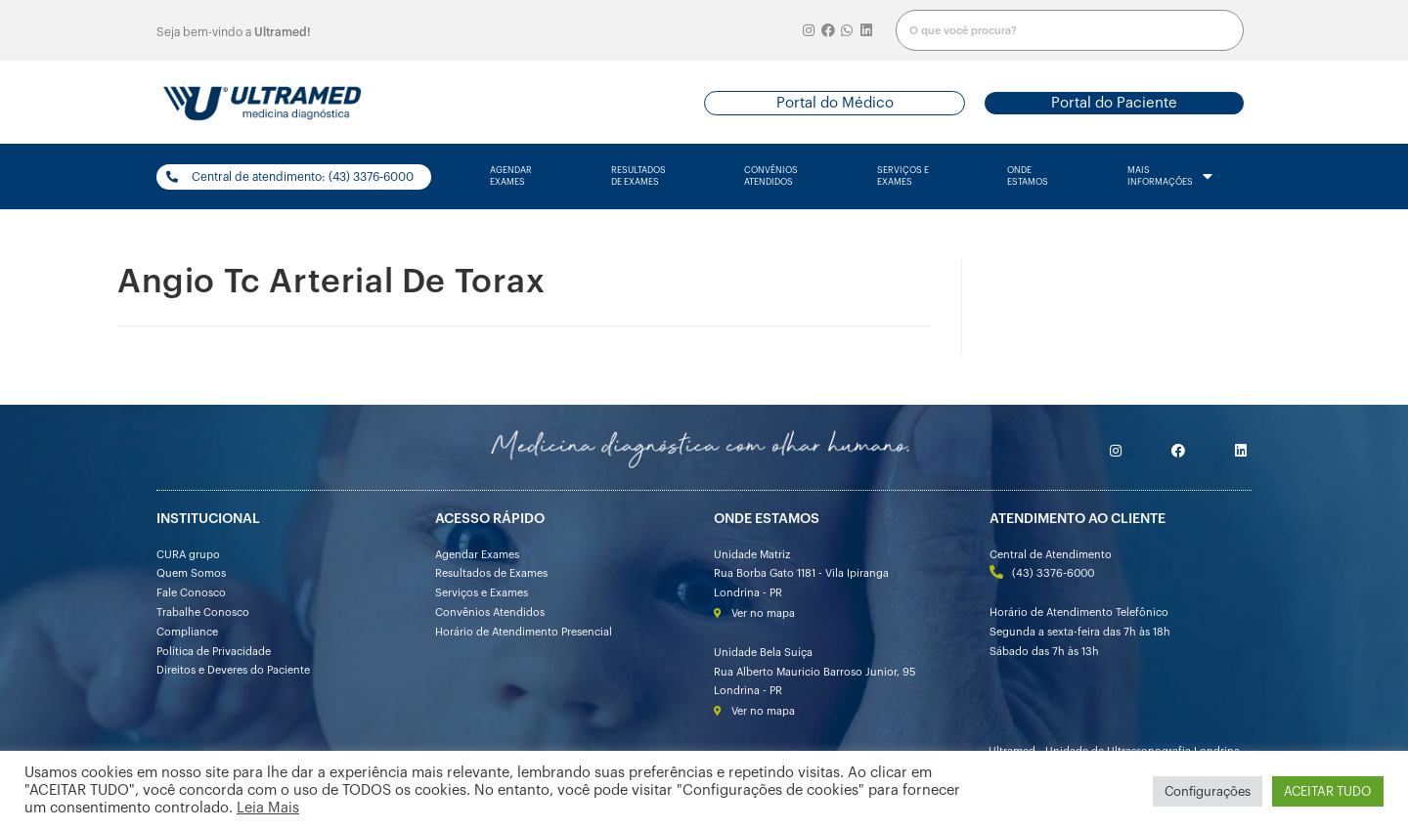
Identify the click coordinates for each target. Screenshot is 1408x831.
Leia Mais (268, 808)
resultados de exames (638, 176)
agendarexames (511, 176)
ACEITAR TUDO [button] (1328, 791)
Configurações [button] (1208, 791)
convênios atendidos (771, 176)
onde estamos (1027, 176)
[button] (834, 103)
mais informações (1169, 177)
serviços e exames (903, 176)
